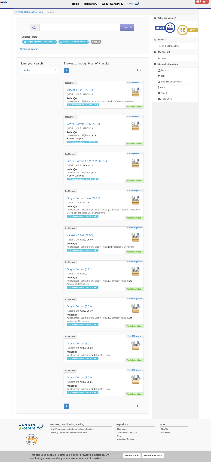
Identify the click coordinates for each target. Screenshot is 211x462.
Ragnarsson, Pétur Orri (93, 213)
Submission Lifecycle (127, 432)
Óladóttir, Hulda (100, 101)
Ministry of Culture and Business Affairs (69, 432)
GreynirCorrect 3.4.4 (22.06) (83, 198)
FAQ (119, 436)
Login (201, 1)
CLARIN (164, 429)
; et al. (104, 137)
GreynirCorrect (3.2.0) (79, 306)
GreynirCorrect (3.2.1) (79, 269)
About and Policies (125, 439)
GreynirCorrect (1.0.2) (79, 343)
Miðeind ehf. (73, 94)
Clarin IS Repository (135, 82)
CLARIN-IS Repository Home (29, 12)
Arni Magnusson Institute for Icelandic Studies (72, 429)
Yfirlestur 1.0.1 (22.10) (80, 89)
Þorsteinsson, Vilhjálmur (78, 101)
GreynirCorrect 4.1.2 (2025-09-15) (87, 161)
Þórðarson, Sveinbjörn (123, 101)
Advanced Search (29, 49)
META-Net (165, 432)
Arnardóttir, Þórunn (118, 209)
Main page (122, 429)
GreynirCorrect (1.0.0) (79, 377)
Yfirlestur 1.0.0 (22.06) (80, 235)
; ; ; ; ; (104, 137)
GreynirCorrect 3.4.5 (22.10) (83, 123)
